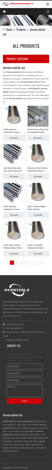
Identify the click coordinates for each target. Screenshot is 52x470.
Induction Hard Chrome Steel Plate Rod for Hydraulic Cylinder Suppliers (38, 169)
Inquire (14, 138)
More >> (44, 416)
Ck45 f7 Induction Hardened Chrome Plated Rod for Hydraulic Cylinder (36, 246)
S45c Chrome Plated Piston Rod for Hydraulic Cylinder (36, 208)
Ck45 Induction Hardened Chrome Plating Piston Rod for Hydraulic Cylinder (13, 131)
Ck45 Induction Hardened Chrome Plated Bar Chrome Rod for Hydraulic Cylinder (14, 208)
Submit (25, 401)
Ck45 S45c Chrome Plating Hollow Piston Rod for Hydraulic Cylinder (13, 246)
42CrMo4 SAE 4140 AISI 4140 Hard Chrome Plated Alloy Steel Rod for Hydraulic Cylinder (14, 169)
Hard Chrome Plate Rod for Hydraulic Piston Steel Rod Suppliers (38, 131)
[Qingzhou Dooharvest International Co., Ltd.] (26, 20)
